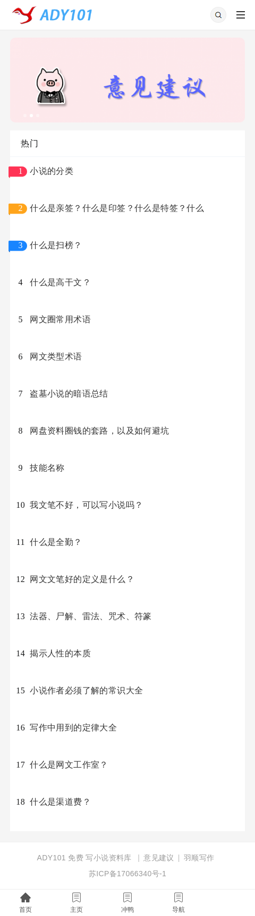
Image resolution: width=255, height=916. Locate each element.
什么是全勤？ (56, 542)
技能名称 (47, 467)
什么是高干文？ (60, 282)
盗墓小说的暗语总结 (69, 393)
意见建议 (158, 857)
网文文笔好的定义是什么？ (82, 579)
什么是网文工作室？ (69, 764)
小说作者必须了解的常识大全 (86, 690)
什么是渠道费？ (60, 801)
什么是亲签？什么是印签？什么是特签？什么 (117, 208)
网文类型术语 (56, 356)
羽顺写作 (199, 857)
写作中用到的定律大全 (73, 727)
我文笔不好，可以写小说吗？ (86, 504)
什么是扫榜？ (56, 245)
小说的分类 (51, 170)
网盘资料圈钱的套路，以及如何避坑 (99, 430)
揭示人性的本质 (60, 653)
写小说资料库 (108, 857)
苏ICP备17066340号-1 (127, 873)
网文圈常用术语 (60, 319)
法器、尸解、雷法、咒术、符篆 (91, 616)
